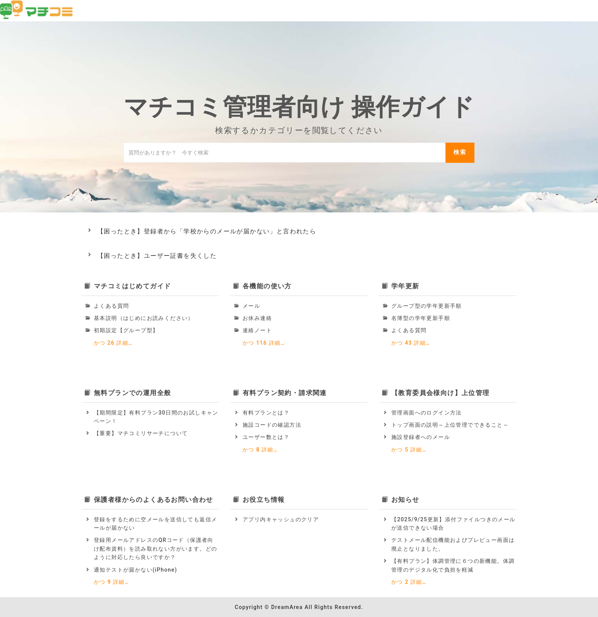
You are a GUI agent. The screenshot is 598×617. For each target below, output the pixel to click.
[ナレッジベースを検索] (285, 152)
